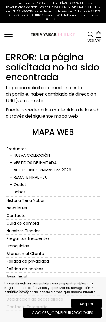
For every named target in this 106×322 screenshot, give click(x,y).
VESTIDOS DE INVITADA (35, 163)
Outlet (20, 184)
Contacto (16, 215)
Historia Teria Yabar (26, 200)
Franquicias (18, 246)
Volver (94, 40)
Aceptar (86, 303)
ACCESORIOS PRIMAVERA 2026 (42, 170)
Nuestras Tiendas (23, 231)
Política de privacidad (28, 261)
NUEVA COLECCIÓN (32, 155)
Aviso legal (17, 276)
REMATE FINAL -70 (30, 177)
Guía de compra (23, 223)
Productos (17, 149)
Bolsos (20, 192)
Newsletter (17, 208)
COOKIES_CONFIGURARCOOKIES (62, 313)
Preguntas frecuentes (28, 238)
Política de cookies (25, 269)
